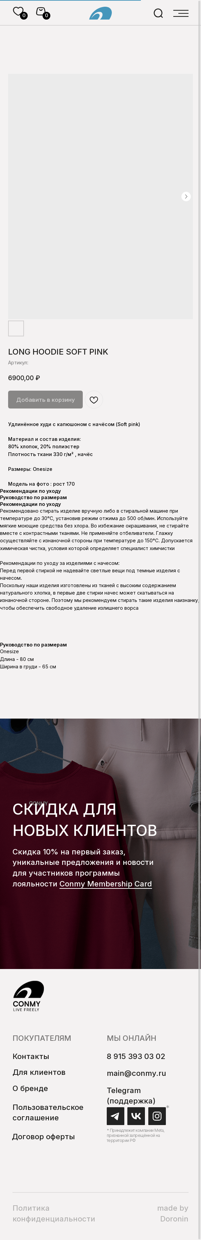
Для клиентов (39, 1072)
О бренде (30, 1088)
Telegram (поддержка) (131, 1096)
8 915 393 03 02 (136, 1056)
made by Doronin (173, 1213)
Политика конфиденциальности (53, 1213)
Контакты (30, 1056)
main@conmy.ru (136, 1073)
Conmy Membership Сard (105, 883)
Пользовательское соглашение (47, 1112)
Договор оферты (43, 1136)
